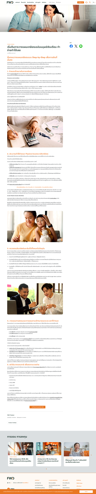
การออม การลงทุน (12, 422)
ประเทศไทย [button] (25, 482)
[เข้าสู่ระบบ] (80, 2)
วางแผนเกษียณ (13, 73)
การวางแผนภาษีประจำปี (39, 367)
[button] (17, 2)
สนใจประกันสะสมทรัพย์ (30, 400)
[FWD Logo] (10, 2)
